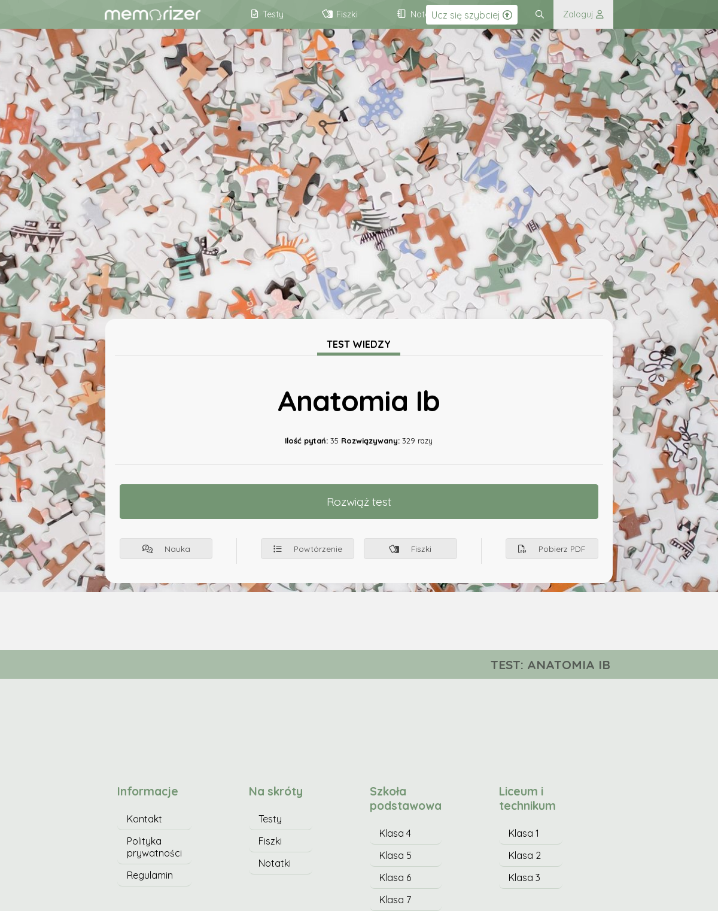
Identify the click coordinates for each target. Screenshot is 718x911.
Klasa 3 (524, 877)
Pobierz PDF (551, 548)
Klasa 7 (395, 900)
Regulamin (150, 875)
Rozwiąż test (359, 501)
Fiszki (410, 548)
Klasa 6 (395, 877)
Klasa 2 (525, 855)
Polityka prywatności (154, 847)
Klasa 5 (395, 855)
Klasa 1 (524, 833)
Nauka (166, 548)
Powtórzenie (307, 548)
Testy (270, 819)
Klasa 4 (395, 833)
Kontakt (144, 819)
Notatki (274, 863)
